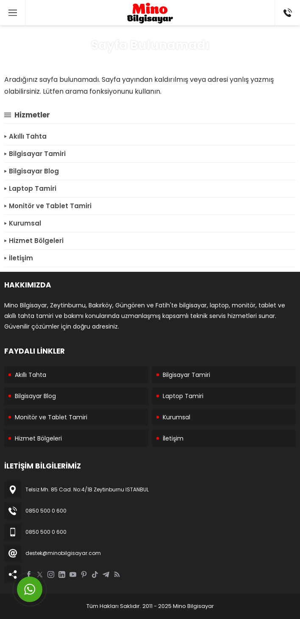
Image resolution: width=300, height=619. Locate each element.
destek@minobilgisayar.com (63, 553)
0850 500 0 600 (46, 510)
